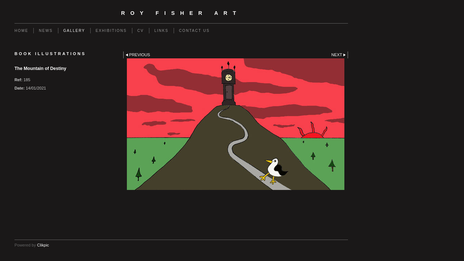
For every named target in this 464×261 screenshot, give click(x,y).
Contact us (194, 31)
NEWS (46, 31)
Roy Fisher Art (181, 13)
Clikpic (43, 245)
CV (140, 31)
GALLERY (74, 31)
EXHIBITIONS (111, 31)
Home (21, 31)
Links (161, 31)
